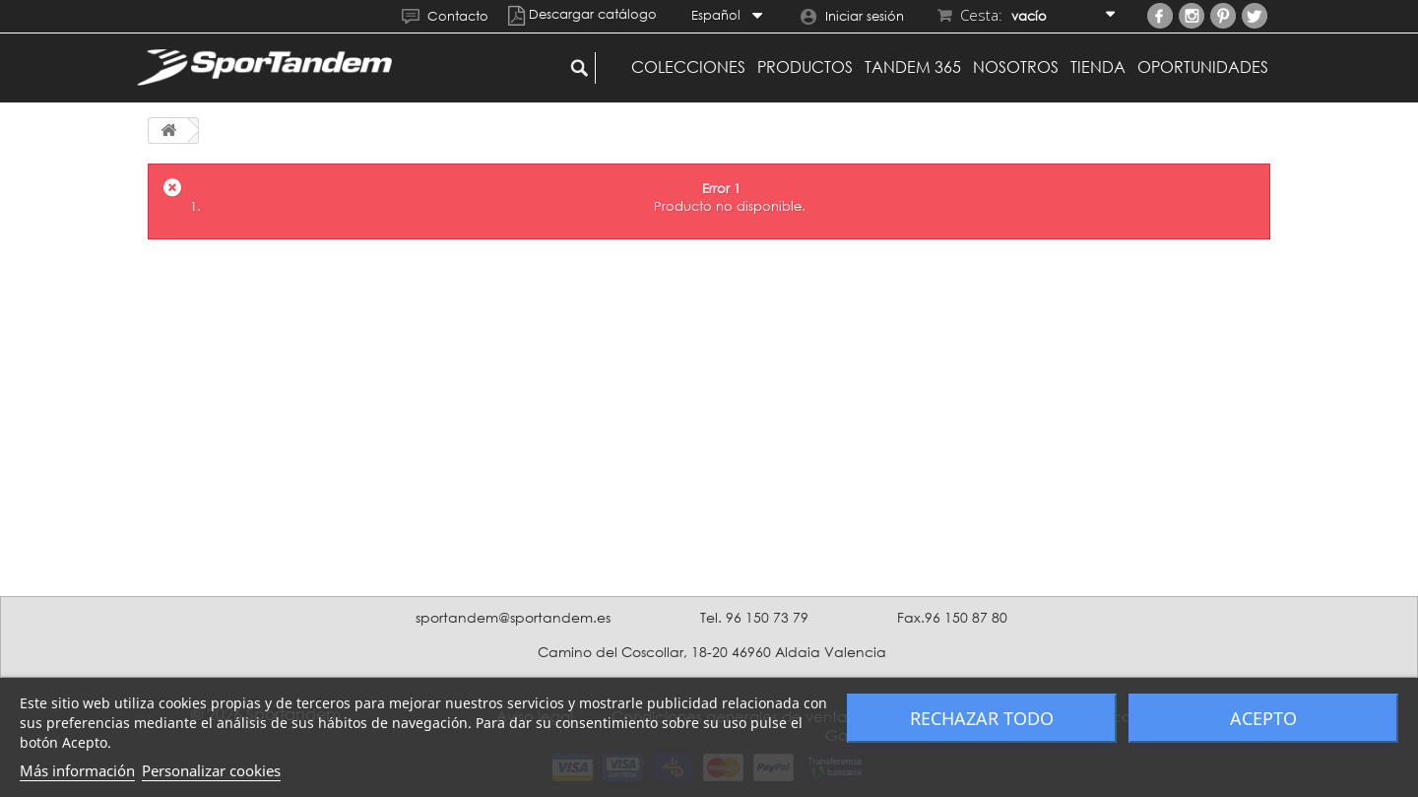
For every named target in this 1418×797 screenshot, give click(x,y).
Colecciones (688, 67)
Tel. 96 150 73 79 (754, 617)
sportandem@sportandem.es (513, 617)
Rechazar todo (982, 718)
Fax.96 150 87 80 (952, 617)
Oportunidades (1202, 67)
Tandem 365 (913, 67)
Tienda (1098, 67)
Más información (77, 770)
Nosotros (1016, 67)
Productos (805, 67)
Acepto (1263, 718)
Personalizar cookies (211, 770)
